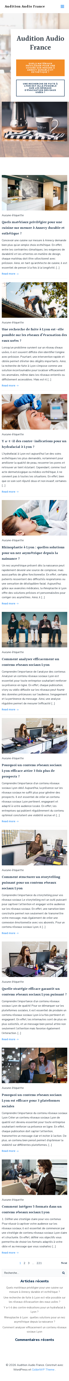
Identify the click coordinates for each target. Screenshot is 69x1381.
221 (39, 1263)
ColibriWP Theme (43, 1370)
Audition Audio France (25, 6)
